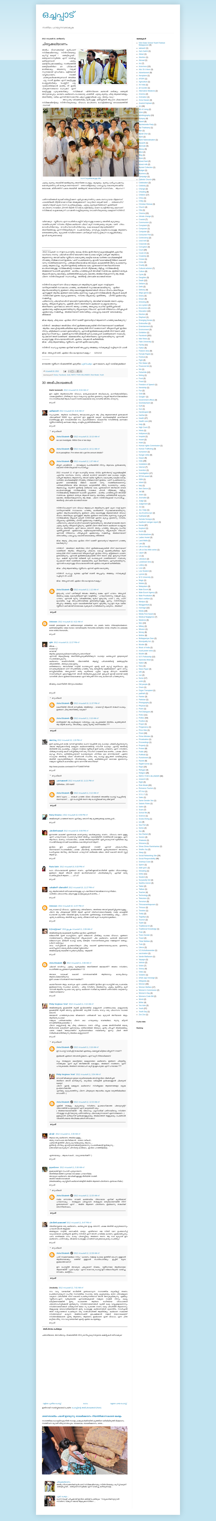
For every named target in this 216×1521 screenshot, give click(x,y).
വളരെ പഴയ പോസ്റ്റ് (118, 1403)
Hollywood (143, 433)
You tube (142, 1005)
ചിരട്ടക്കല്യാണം (63, 1482)
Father (141, 348)
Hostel (141, 440)
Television (143, 898)
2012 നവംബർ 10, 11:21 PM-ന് (81, 781)
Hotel (141, 443)
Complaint (143, 225)
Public (141, 752)
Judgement (143, 504)
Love (141, 568)
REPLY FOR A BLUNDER (80, 375)
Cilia (140, 210)
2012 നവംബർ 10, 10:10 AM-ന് (86, 437)
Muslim (141, 654)
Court (141, 250)
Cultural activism (145, 268)
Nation (141, 663)
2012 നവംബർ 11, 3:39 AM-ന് (68, 1134)
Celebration (143, 183)
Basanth (142, 143)
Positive (142, 721)
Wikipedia (143, 981)
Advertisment (144, 73)
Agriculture (143, 82)
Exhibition (143, 333)
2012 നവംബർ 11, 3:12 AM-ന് (86, 793)
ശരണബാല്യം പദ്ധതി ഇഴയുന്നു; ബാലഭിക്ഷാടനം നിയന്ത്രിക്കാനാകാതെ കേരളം (82, 1416)
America (142, 94)
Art (140, 106)
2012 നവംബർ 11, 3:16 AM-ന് (86, 1047)
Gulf (140, 406)
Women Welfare (145, 987)
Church (142, 207)
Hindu (141, 430)
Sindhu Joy (143, 849)
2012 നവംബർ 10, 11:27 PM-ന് (81, 887)
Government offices (146, 400)
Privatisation (143, 739)
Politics (141, 718)
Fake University (145, 342)
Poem (141, 709)
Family (141, 345)
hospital (142, 436)
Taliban (141, 889)
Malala (141, 583)
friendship (143, 388)
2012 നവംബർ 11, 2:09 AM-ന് (77, 929)
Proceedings (144, 742)
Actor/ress (143, 66)
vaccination (143, 953)
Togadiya (142, 917)
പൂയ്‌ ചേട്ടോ (87, 364)
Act (140, 63)
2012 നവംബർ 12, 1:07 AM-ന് (86, 461)
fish (140, 369)
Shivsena (142, 843)
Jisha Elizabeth (62, 437)
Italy (140, 485)
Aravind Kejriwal (145, 103)
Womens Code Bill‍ (146, 996)
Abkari (141, 54)
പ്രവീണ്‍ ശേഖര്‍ (56, 831)
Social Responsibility (147, 859)
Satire (141, 807)
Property (142, 745)
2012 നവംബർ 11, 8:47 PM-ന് (79, 1223)
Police (141, 715)
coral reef (142, 241)
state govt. (143, 868)
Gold (68, 375)
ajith (51, 642)
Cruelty (141, 265)
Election (142, 314)
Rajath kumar (144, 764)
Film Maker (143, 363)
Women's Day (144, 993)
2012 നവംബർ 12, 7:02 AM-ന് (71, 1288)
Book (141, 158)
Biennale (142, 146)
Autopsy (142, 118)
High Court (143, 427)
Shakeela (142, 840)
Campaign (143, 177)
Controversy (143, 238)
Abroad (142, 60)
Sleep (141, 852)
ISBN (141, 479)
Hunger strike (144, 455)
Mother (141, 635)
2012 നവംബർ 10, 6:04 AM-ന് (76, 390)
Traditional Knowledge (147, 929)
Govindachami (144, 403)
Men (140, 623)
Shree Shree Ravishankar (149, 846)
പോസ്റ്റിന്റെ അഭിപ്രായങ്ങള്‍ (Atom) (86, 1408)
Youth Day (143, 1012)
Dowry (55, 375)
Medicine (142, 620)
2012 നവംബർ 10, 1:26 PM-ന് (69, 740)
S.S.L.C (142, 794)
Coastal (142, 219)
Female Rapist (144, 354)
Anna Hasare (144, 100)
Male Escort (143, 589)
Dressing (142, 302)
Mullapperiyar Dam (146, 638)
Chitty (141, 201)
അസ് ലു (52, 740)
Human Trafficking (146, 449)
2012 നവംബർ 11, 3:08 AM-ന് (79, 963)
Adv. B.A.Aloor (144, 69)
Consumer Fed (145, 235)
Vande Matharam (145, 957)
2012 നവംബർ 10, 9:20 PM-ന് (72, 867)
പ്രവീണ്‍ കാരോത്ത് (57, 1223)
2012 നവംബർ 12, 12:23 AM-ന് (86, 1102)
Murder (141, 645)
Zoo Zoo (142, 1015)
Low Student (144, 571)
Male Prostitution (145, 596)
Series (141, 828)
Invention (142, 470)
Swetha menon (145, 883)
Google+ (142, 397)
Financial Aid (144, 366)
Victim (141, 966)
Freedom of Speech (146, 385)
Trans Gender (144, 935)
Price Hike (143, 730)
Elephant (142, 317)
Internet (142, 467)
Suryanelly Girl (144, 880)
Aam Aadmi (143, 51)
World (141, 999)
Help (140, 424)
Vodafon (142, 975)
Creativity (142, 256)
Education (143, 311)
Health (141, 418)
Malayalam (143, 586)
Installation (143, 464)
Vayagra (142, 959)
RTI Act (142, 791)
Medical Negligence (146, 617)
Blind (141, 152)
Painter (141, 697)
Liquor (141, 553)
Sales (141, 797)
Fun (140, 391)
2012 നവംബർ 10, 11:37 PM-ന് (86, 703)
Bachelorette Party (146, 124)
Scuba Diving (144, 819)
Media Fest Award (146, 614)
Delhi (141, 287)
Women (142, 984)
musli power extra (146, 651)
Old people (143, 684)
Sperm (141, 865)
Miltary (141, 626)
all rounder (143, 88)
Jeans (141, 495)
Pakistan (142, 700)
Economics (143, 308)
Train (141, 932)
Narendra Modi (145, 660)
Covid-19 (142, 253)
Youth (102, 375)
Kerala (141, 525)
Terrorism (142, 901)
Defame (142, 284)
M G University (145, 577)
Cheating (142, 192)
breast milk (143, 164)
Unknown (53, 622)
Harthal (142, 415)
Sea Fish (142, 825)
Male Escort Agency (147, 592)
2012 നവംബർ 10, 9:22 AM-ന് (70, 622)
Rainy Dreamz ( (55, 815)
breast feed (143, 161)
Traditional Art (144, 926)
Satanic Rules (144, 803)
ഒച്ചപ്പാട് (58, 14)
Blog (140, 155)
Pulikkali (142, 755)
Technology (143, 895)
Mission (142, 629)
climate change (145, 216)
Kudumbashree (145, 534)
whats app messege (147, 978)
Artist (141, 112)
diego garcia (143, 293)
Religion (142, 773)
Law (140, 544)
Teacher (142, 892)
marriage (142, 608)
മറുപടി (52, 403)
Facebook (62, 375)
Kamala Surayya (145, 519)
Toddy (141, 914)
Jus (140, 507)
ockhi (141, 681)
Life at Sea (143, 547)
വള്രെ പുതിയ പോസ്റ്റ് (52, 1403)
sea (140, 822)
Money (141, 632)
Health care (143, 421)
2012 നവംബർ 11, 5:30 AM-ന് (72, 1167)
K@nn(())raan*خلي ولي (60, 929)
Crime (141, 262)
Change (142, 189)
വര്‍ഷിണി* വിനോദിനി (58, 887)
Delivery (142, 290)
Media (141, 611)
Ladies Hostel (144, 537)
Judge (141, 501)
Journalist (142, 498)
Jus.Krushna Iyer (145, 513)
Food (141, 378)
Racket (141, 761)
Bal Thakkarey (144, 128)
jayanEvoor (54, 1167)
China (141, 198)
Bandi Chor (143, 134)
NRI (140, 672)
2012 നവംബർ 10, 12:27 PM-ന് (66, 642)
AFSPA (141, 79)
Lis (140, 556)
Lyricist (141, 574)
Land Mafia (143, 541)
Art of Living (143, 109)
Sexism (142, 837)
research (142, 779)
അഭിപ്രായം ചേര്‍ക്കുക (52, 1329)
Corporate (143, 244)
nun (140, 675)
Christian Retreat (145, 204)
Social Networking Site (148, 856)
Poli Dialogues (144, 712)
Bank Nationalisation (147, 140)
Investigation (144, 473)
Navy (141, 666)
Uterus (141, 947)
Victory (141, 969)
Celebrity (142, 186)
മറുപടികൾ (56, 431)
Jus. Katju (143, 510)
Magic (141, 580)
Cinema (142, 213)
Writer (141, 1002)
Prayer (141, 724)
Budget (141, 170)
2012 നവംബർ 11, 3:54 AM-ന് (88, 1074)
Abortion (142, 57)
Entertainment (144, 326)
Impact (141, 458)
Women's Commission (148, 990)
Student (142, 877)
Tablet (141, 886)
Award (141, 121)
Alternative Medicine (147, 91)
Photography (144, 703)
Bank (141, 137)
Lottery (141, 565)
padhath (142, 693)
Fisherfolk (143, 372)
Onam (141, 687)
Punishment (143, 758)
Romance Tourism (146, 788)
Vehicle (142, 963)
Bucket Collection (146, 167)
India (141, 461)
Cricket (141, 259)
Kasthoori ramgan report (148, 522)
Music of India (144, 647)
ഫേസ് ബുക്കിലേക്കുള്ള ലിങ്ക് (91, 178)
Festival (142, 357)
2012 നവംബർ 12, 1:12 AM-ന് (86, 590)
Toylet (141, 923)
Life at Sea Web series (148, 550)
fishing (141, 375)
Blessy (141, 149)
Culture (142, 271)
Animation (143, 97)
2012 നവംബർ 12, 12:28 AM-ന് (86, 1253)
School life (143, 813)
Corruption (143, 247)
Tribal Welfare (144, 941)
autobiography (144, 115)
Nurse (141, 678)
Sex (140, 831)
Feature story (144, 351)
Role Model (95, 375)
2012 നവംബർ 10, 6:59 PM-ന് (75, 815)
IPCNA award (144, 476)
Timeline (142, 911)
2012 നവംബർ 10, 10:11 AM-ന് (86, 449)
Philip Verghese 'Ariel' (58, 1004)
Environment (144, 329)
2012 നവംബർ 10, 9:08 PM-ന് (76, 831)
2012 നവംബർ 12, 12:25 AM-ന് (86, 1196)
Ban (140, 131)
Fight (141, 360)
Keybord (142, 528)
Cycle (141, 274)
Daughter (142, 277)
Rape (141, 767)
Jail (140, 491)
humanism (143, 452)
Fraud (141, 381)
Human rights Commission (149, 446)
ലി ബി (52, 1134)
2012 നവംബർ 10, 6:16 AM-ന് (71, 411)
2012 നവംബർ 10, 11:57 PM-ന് (71, 906)
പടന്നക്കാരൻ (61, 781)
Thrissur (142, 907)
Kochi (141, 531)
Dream (141, 299)
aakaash (142, 48)
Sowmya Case (144, 862)
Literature (142, 559)
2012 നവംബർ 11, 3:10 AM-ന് (86, 718)
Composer (143, 229)
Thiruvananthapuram (147, 904)
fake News (143, 339)
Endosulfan (143, 323)
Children (142, 195)
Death (141, 280)
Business (142, 173)
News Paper (143, 669)
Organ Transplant (146, 690)
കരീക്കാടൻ (53, 411)
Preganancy (143, 727)
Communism (144, 222)
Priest (141, 733)
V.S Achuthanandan (146, 950)
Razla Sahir (54, 867)
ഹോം (85, 1403)
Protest (141, 748)
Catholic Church (145, 179)
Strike (141, 874)
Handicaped (143, 412)
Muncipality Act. (145, 641)
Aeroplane (143, 76)
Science (142, 816)
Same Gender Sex (146, 801)
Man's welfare (144, 599)
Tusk (141, 944)
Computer (143, 232)
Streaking (142, 871)
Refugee (142, 770)
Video (141, 972)
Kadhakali (143, 516)
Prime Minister (144, 736)
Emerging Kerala (145, 320)
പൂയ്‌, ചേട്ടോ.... (63, 1497)
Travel (141, 938)
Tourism (142, 920)
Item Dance (143, 489)
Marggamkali (144, 605)
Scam (141, 810)
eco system (143, 305)
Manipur (142, 602)
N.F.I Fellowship (145, 657)
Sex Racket (143, 834)
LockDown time (145, 562)
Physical (142, 706)
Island (141, 482)
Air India (142, 85)
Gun (140, 409)
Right (141, 782)
